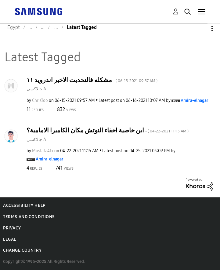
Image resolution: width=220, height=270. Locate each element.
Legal (9, 239)
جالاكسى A (36, 89)
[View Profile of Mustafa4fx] (42, 150)
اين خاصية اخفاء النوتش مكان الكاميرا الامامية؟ (108, 130)
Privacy (12, 228)
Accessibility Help (24, 205)
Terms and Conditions (29, 216)
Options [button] (202, 28)
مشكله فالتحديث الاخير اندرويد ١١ (92, 80)
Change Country (22, 250)
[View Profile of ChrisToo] (40, 100)
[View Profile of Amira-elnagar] (194, 100)
